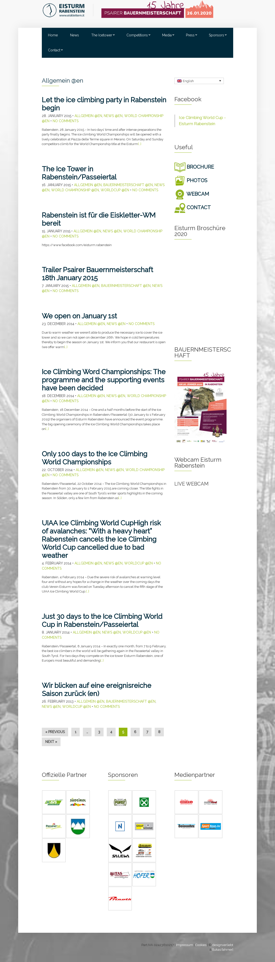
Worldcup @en (115, 190)
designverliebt (222, 945)
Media (167, 35)
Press (190, 35)
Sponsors (216, 35)
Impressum (184, 945)
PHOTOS (190, 180)
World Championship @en (75, 190)
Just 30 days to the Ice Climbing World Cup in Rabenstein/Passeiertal (102, 620)
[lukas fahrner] (222, 949)
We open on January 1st (79, 316)
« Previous (55, 732)
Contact (54, 50)
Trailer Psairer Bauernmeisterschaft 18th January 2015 (97, 274)
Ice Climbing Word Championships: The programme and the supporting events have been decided (104, 380)
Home (53, 35)
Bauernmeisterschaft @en (128, 185)
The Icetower (101, 35)
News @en (113, 116)
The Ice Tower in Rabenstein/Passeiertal (79, 173)
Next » (51, 742)
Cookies (200, 945)
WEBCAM (191, 194)
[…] (139, 144)
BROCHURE (194, 167)
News (74, 35)
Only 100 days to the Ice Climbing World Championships (94, 458)
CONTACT (192, 207)
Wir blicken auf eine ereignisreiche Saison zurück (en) (96, 689)
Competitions (137, 35)
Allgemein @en (88, 116)
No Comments (65, 121)
